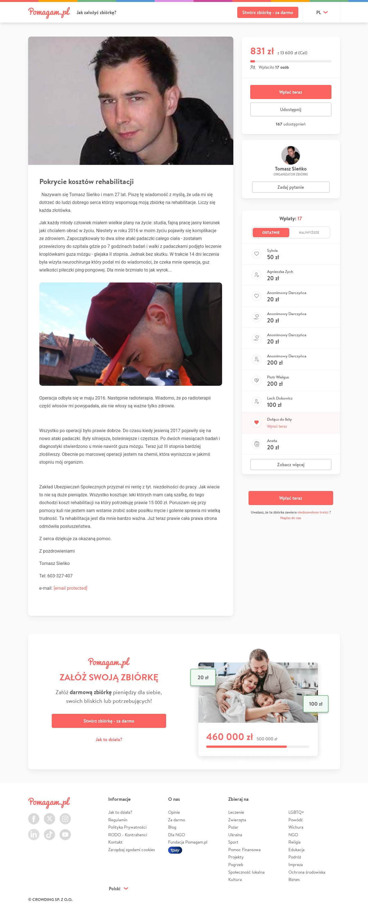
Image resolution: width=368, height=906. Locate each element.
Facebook (33, 815)
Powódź (295, 819)
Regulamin (117, 819)
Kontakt (115, 842)
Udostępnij (290, 109)
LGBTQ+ (296, 812)
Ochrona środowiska (306, 872)
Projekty (236, 857)
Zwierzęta (237, 819)
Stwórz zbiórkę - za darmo (267, 12)
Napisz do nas (290, 517)
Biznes (294, 879)
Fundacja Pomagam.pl (187, 842)
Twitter (49, 815)
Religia (294, 842)
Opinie (174, 812)
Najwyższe (309, 232)
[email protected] (70, 588)
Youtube (65, 831)
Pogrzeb (235, 864)
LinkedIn (33, 831)
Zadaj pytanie (290, 187)
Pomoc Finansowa (244, 849)
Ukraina (235, 834)
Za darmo (176, 819)
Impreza (295, 864)
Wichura (295, 827)
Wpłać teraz (290, 92)
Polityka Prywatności (127, 827)
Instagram (65, 815)
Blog (172, 827)
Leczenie (236, 812)
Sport (233, 842)
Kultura (235, 879)
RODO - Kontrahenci (127, 834)
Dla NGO (176, 834)
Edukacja (296, 849)
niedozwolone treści (312, 512)
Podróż (294, 857)
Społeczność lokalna (246, 872)
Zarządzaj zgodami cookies (131, 849)
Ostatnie (271, 232)
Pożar (233, 827)
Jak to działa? (109, 739)
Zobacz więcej (290, 464)
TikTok (49, 831)
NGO (293, 834)
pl (318, 12)
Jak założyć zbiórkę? (96, 12)
